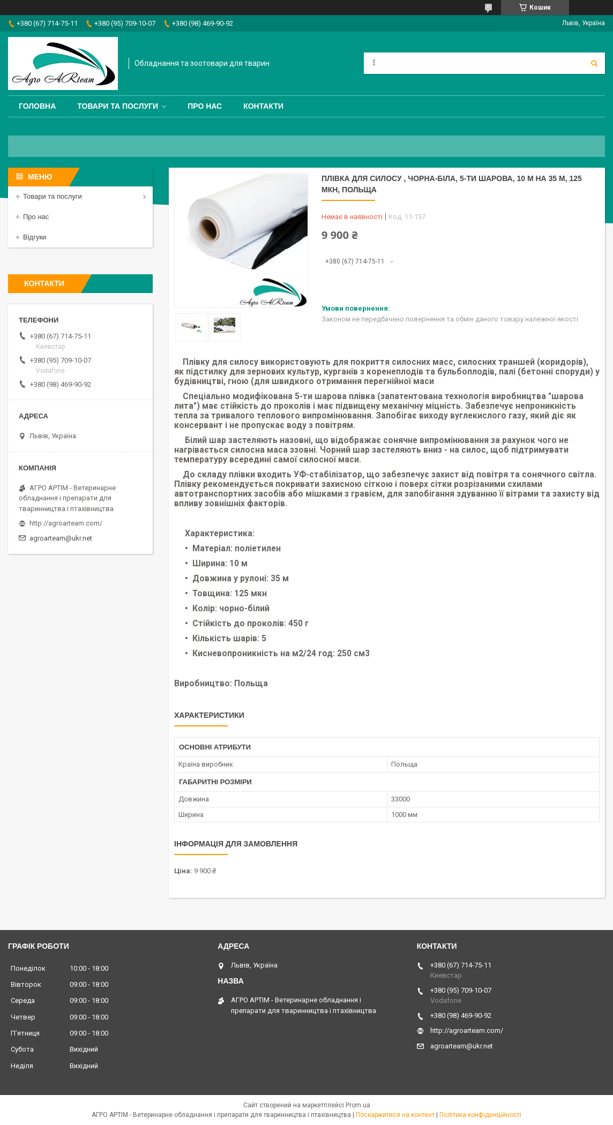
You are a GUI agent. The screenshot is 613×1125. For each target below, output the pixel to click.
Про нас (205, 106)
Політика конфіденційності (480, 1115)
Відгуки (34, 237)
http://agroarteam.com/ (65, 523)
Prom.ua (358, 1105)
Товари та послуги (117, 106)
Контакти (263, 106)
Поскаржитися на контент (395, 1115)
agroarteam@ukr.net (60, 538)
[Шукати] (594, 63)
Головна (37, 106)
